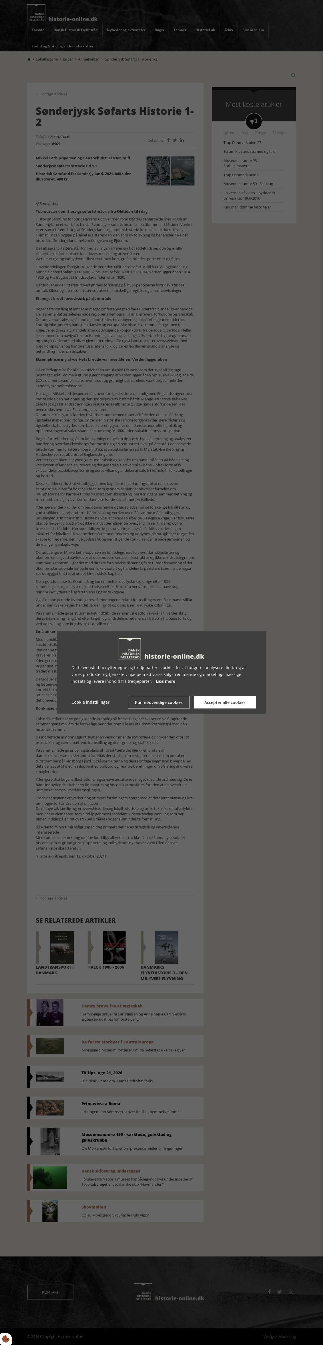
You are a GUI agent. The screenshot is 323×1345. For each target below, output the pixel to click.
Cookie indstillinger (90, 702)
